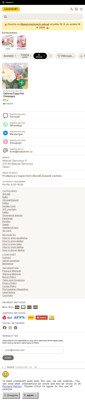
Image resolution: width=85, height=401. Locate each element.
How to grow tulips (12, 244)
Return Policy (9, 277)
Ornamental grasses (12, 215)
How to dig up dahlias (13, 250)
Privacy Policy (12, 386)
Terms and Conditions (13, 280)
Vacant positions (11, 260)
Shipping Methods (11, 274)
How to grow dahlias (12, 241)
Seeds (5, 224)
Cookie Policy (9, 286)
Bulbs (5, 197)
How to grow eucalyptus (15, 238)
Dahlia (5, 203)
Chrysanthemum (10, 200)
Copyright (7, 295)
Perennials (7, 218)
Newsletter (7, 263)
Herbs (5, 212)
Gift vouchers (9, 209)
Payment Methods (11, 271)
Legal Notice (8, 292)
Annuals (6, 194)
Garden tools (9, 206)
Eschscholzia (9, 32)
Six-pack (6, 230)
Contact (6, 257)
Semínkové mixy (10, 227)
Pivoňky (6, 221)
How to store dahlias (13, 247)
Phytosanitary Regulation (15, 289)
